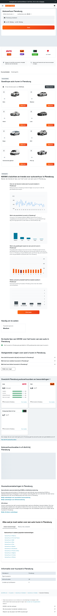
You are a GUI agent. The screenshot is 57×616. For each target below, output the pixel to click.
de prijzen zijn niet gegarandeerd (33, 601)
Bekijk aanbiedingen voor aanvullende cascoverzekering (15, 497)
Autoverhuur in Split (9, 540)
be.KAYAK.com (4, 592)
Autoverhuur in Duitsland (20, 592)
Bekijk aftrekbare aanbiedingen (9, 512)
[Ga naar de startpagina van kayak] (10, 6)
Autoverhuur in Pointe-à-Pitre (12, 550)
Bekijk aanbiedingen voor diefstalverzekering (13, 499)
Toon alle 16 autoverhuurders (8, 439)
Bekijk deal (23, 105)
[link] (28, 312)
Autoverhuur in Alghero (10, 553)
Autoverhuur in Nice (9, 542)
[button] (55, 1)
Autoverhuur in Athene (10, 557)
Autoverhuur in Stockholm (11, 548)
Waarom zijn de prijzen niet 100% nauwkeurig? (29, 612)
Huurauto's (11, 592)
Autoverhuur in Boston (10, 546)
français (42, 1)
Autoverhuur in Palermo (10, 535)
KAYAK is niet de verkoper (29, 606)
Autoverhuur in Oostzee (33, 592)
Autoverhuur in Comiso (10, 555)
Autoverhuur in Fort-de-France (12, 538)
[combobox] (8, 14)
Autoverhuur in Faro (9, 544)
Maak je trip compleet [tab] (24, 526)
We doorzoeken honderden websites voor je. (29, 609)
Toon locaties (24, 402)
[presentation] (50, 379)
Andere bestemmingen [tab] (10, 526)
